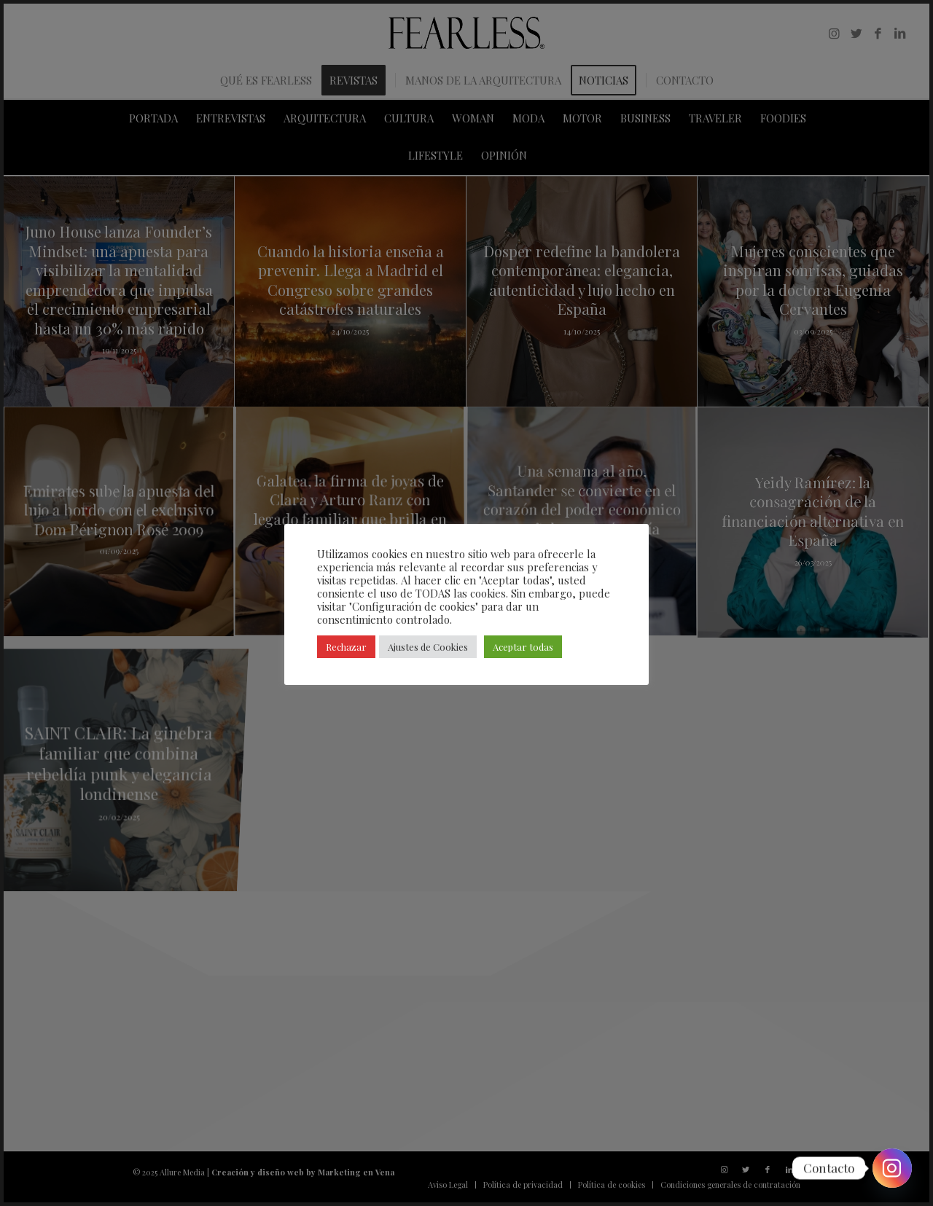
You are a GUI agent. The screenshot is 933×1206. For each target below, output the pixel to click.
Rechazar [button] (346, 647)
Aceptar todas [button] (523, 647)
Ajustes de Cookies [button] (428, 647)
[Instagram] (892, 1168)
